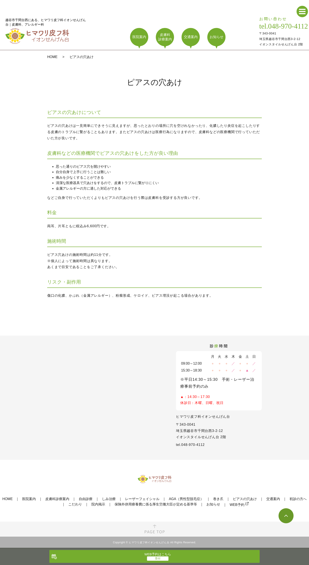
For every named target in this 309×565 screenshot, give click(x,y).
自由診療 (85, 499)
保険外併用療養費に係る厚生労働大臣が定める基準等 (156, 504)
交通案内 (273, 499)
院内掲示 (98, 504)
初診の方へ (298, 499)
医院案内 (29, 499)
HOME (52, 57)
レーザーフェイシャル (142, 499)
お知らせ (213, 504)
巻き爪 (218, 499)
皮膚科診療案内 (57, 499)
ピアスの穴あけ (245, 499)
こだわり (75, 504)
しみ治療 (109, 499)
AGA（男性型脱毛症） (186, 499)
